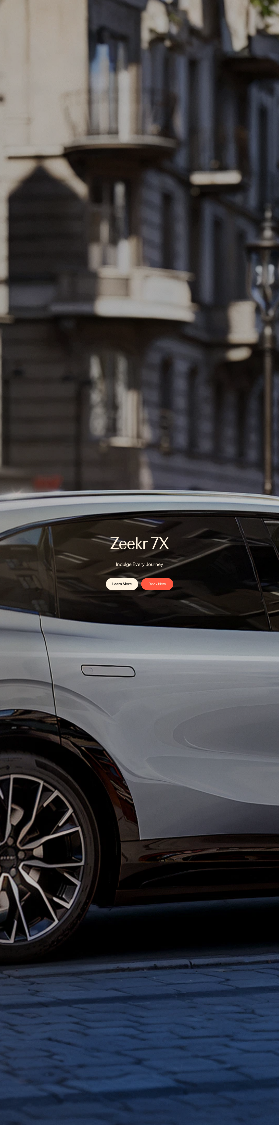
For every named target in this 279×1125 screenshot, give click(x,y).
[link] (122, 584)
